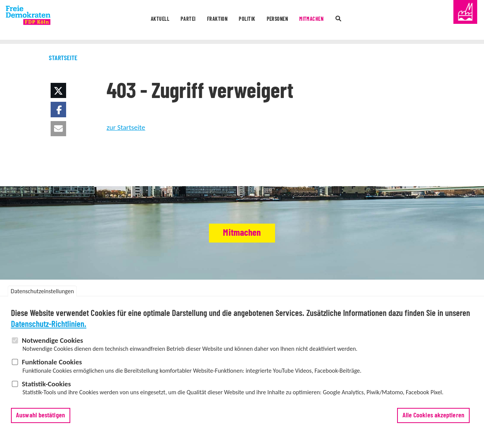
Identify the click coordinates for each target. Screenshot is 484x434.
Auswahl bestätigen (40, 415)
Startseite (63, 58)
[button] (58, 90)
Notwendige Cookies (52, 340)
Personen (286, 20)
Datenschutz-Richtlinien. (49, 324)
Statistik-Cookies (46, 384)
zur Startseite (126, 127)
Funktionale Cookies (52, 362)
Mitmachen (329, 20)
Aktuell (139, 20)
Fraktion (211, 20)
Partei (174, 20)
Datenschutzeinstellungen (42, 291)
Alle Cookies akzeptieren (433, 415)
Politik (248, 20)
